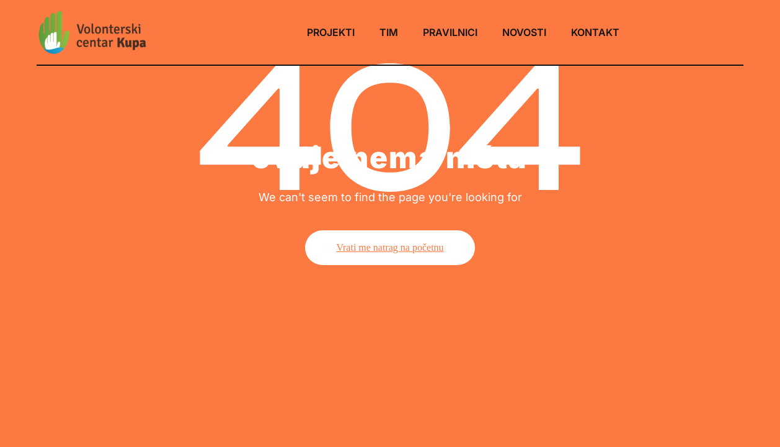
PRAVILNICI (450, 32)
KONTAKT (595, 32)
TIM (388, 32)
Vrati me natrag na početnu (389, 247)
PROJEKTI (331, 32)
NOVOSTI (524, 32)
